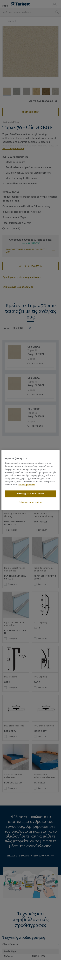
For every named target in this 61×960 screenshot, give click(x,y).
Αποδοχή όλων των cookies (30, 494)
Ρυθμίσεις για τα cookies (30, 502)
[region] (30, 480)
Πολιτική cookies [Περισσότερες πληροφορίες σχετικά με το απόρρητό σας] (27, 485)
